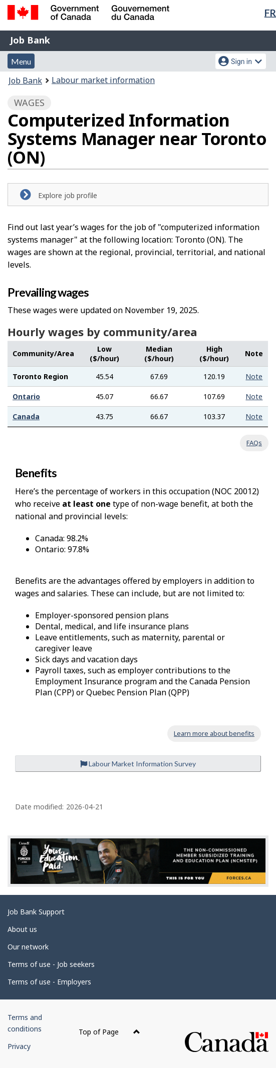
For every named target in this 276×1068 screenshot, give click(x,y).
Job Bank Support (36, 911)
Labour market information (103, 80)
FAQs (254, 442)
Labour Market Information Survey (138, 763)
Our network (28, 946)
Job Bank (30, 40)
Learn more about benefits (214, 733)
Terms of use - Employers (49, 981)
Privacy (19, 1046)
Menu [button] (21, 61)
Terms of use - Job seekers (51, 964)
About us (22, 929)
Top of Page (109, 1031)
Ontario (26, 396)
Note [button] (253, 376)
